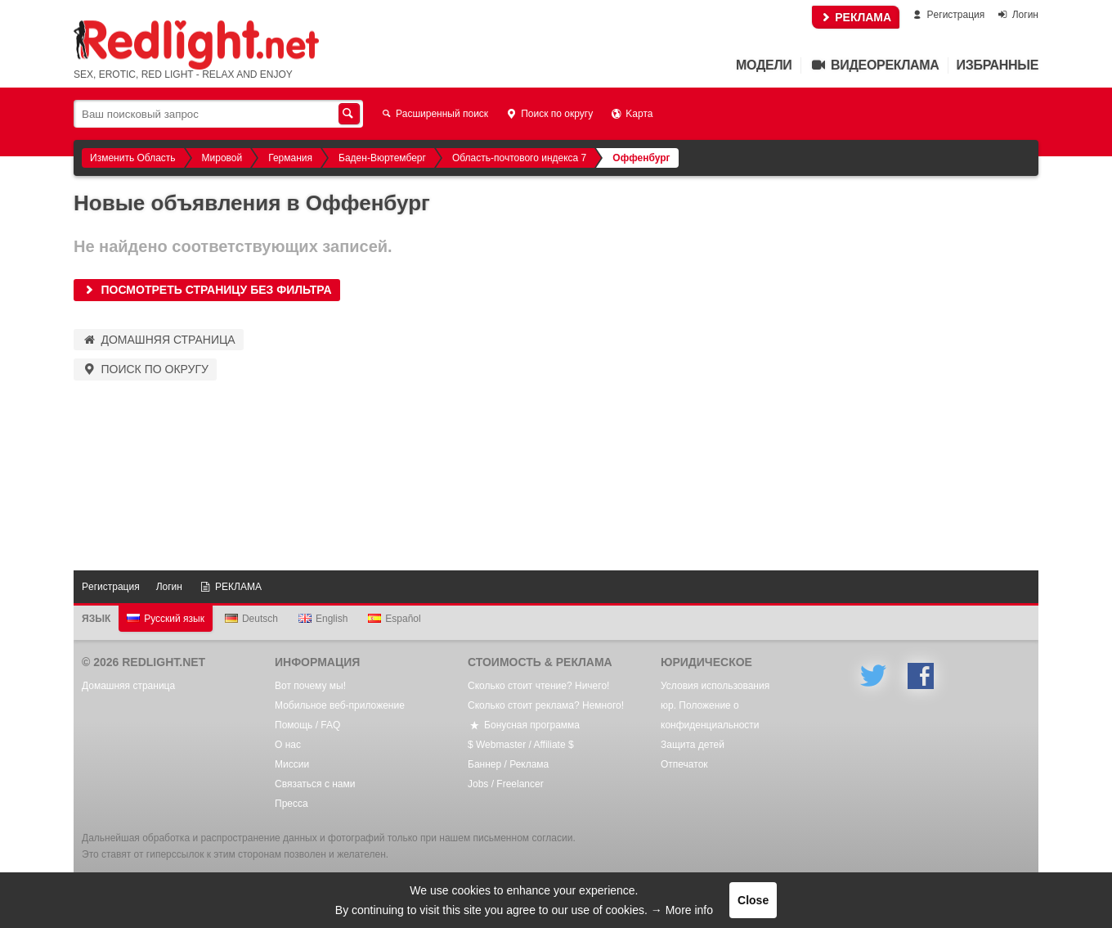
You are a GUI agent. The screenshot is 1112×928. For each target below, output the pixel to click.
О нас (288, 744)
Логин (1017, 14)
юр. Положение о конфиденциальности (710, 715)
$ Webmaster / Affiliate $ (521, 744)
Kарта (630, 113)
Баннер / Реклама (508, 764)
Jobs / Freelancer (506, 784)
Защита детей (692, 744)
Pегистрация (947, 14)
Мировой (222, 158)
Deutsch (251, 618)
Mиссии (292, 764)
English (323, 618)
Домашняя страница (158, 339)
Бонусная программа (524, 725)
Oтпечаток (684, 764)
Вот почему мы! (310, 685)
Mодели (763, 65)
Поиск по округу (548, 113)
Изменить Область (133, 158)
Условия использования (715, 685)
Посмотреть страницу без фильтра (207, 289)
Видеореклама (874, 65)
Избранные (997, 65)
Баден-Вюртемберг (382, 158)
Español (394, 618)
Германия (290, 158)
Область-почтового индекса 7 (519, 158)
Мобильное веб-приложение (340, 705)
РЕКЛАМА (855, 17)
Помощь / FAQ (307, 725)
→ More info (682, 910)
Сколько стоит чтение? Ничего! (538, 685)
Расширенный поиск (433, 113)
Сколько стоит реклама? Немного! (546, 705)
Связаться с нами (315, 784)
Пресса (291, 803)
